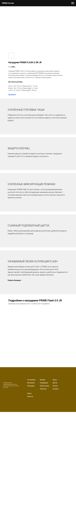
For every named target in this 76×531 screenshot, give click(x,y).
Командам (31, 386)
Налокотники (44, 386)
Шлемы (42, 380)
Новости (30, 396)
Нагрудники (44, 383)
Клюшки (55, 389)
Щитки (55, 383)
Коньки (55, 386)
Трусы (55, 380)
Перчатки (43, 389)
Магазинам (31, 383)
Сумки (29, 393)
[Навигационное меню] (72, 3)
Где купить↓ (12, 94)
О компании (31, 380)
